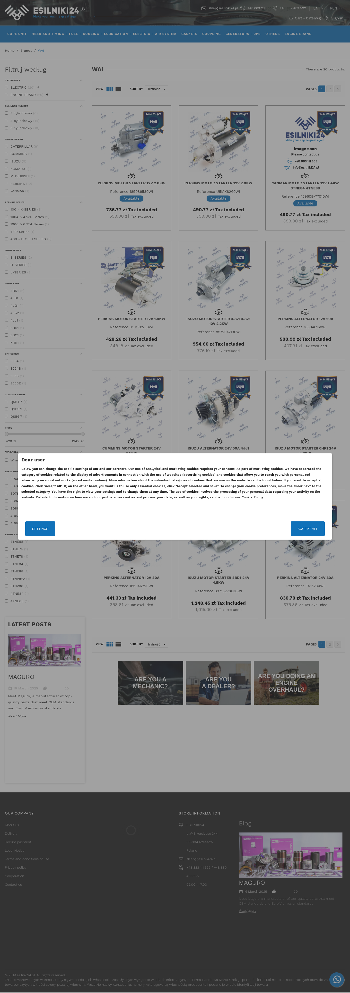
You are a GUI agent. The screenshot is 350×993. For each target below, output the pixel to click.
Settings (79, 529)
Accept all (269, 529)
